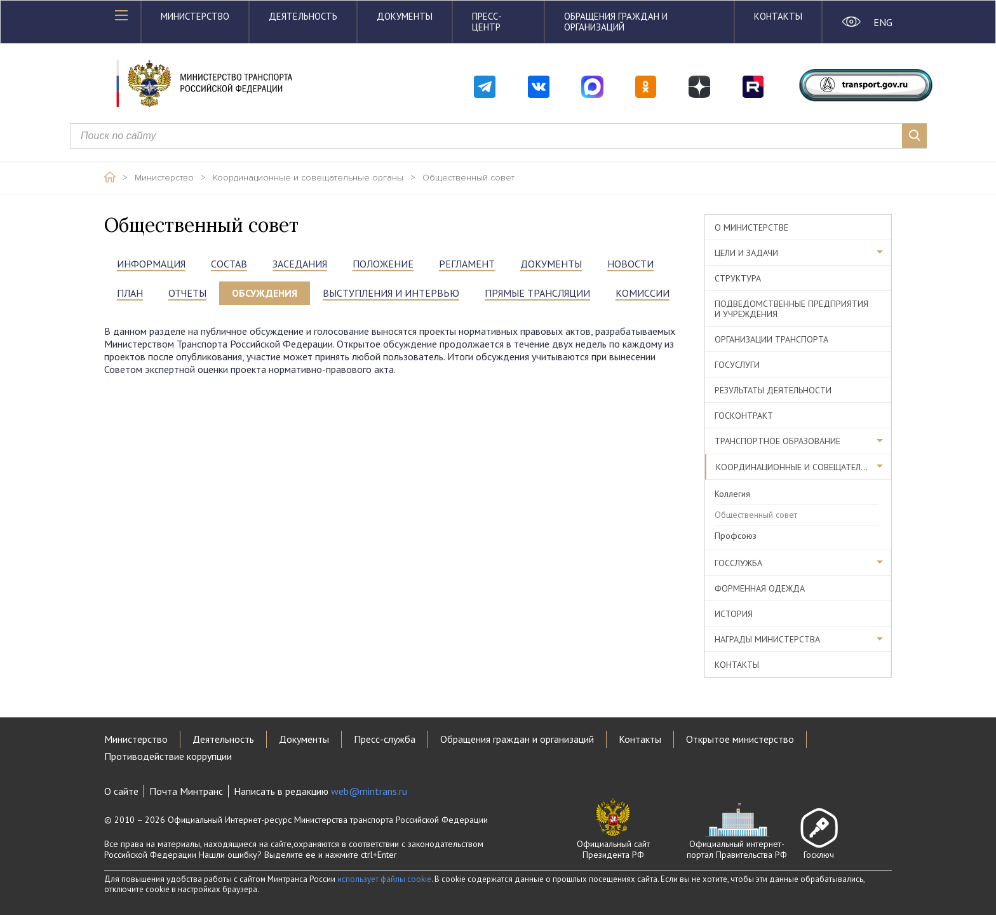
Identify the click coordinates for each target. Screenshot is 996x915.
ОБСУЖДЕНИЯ (264, 293)
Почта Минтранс (186, 791)
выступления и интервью (391, 293)
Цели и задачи (746, 253)
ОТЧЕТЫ (187, 293)
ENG (882, 22)
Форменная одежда (760, 588)
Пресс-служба (384, 739)
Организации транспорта (771, 339)
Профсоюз (736, 535)
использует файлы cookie (384, 879)
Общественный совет (468, 178)
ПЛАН (130, 293)
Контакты (778, 16)
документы (551, 263)
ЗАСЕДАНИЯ (300, 263)
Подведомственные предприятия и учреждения (791, 309)
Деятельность (303, 16)
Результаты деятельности (773, 390)
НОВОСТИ (630, 263)
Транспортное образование (777, 441)
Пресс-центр (487, 21)
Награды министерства (767, 639)
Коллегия (732, 493)
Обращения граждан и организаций (616, 21)
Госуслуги (737, 364)
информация (151, 263)
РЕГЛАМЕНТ (467, 263)
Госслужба (738, 563)
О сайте (121, 791)
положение (383, 263)
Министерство (195, 16)
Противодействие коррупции (168, 756)
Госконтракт (744, 415)
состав (229, 263)
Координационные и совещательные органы (308, 178)
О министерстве (751, 227)
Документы (405, 16)
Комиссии (643, 293)
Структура (738, 278)
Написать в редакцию (320, 791)
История (734, 614)
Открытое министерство (740, 739)
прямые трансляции (537, 293)
